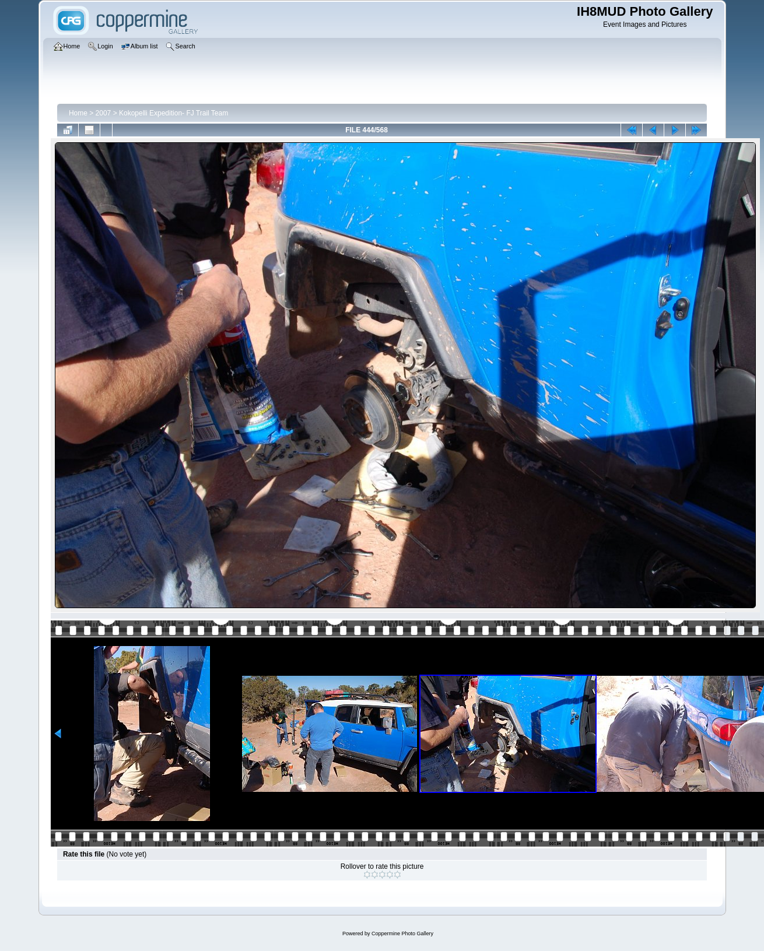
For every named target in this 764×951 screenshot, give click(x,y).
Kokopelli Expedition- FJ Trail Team (173, 113)
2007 (103, 113)
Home (78, 113)
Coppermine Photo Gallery (402, 933)
